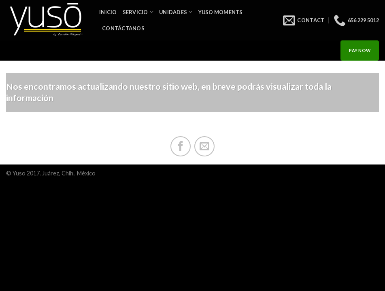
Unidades (176, 12)
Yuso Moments (220, 12)
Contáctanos (123, 28)
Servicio (138, 12)
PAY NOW (359, 50)
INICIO (108, 12)
